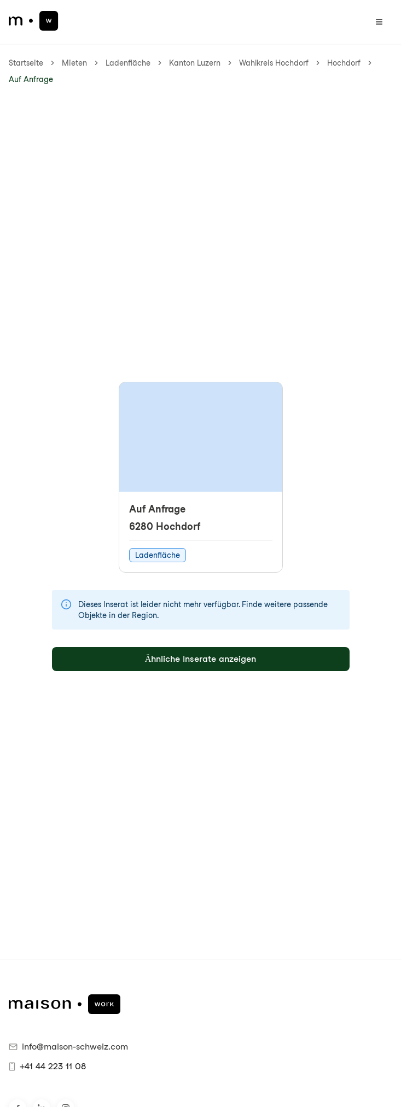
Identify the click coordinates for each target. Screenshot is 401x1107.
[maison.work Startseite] (34, 21)
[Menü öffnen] (379, 22)
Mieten (74, 63)
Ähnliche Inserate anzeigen (201, 659)
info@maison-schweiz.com (68, 1046)
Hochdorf (344, 63)
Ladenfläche (128, 63)
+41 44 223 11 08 (47, 1066)
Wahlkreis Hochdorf (274, 63)
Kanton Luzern (194, 63)
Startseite (26, 63)
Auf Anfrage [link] (31, 79)
